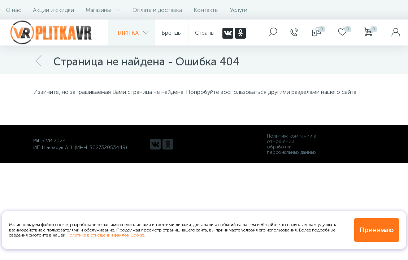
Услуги (238, 9)
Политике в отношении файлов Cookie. (105, 235)
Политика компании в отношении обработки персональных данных (291, 144)
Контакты (206, 9)
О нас (13, 9)
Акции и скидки (53, 9)
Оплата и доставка (157, 9)
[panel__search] (273, 33)
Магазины (103, 9)
